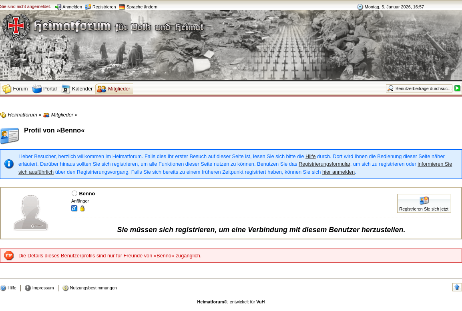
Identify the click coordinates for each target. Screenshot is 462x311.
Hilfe (310, 156)
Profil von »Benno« (54, 130)
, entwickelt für (231, 301)
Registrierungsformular (324, 164)
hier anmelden (338, 172)
